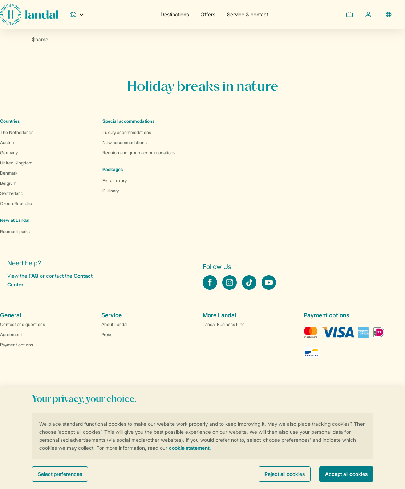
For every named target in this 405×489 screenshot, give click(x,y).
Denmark (8, 173)
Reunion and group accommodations (138, 152)
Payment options (16, 344)
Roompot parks (15, 231)
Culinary (110, 190)
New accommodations (124, 142)
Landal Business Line (224, 324)
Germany (9, 152)
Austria (7, 142)
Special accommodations (128, 121)
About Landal (114, 324)
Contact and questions (22, 324)
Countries (10, 121)
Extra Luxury (114, 180)
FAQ (34, 276)
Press (106, 334)
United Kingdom (16, 163)
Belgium (8, 183)
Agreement (11, 334)
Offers (208, 14)
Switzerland (11, 193)
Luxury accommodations (126, 132)
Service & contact (247, 14)
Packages (112, 169)
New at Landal (14, 220)
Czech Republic (16, 203)
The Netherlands (16, 132)
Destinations (175, 14)
